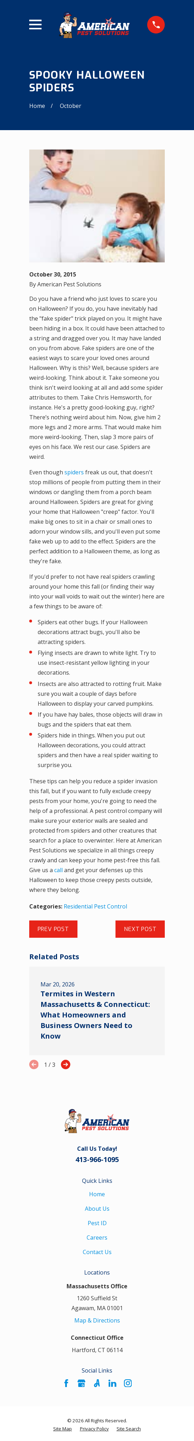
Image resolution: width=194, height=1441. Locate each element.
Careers (97, 1237)
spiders (74, 472)
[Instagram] (128, 1383)
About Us (97, 1208)
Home (97, 1194)
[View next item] (65, 1064)
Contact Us (97, 1252)
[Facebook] (66, 1383)
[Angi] (97, 1383)
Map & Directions (97, 1320)
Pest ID (97, 1223)
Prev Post (53, 929)
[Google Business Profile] (81, 1383)
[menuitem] (62, 1429)
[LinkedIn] (112, 1383)
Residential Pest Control (95, 906)
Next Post (140, 929)
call (58, 870)
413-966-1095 (97, 1159)
